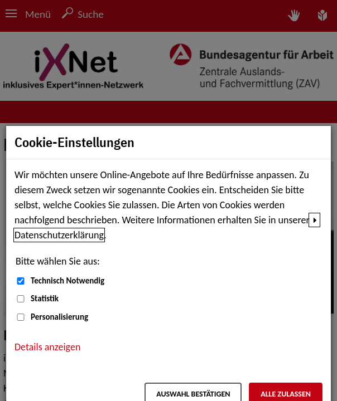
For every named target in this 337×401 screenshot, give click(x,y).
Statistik (45, 299)
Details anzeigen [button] (47, 347)
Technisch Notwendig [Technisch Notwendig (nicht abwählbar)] (67, 281)
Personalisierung (59, 317)
